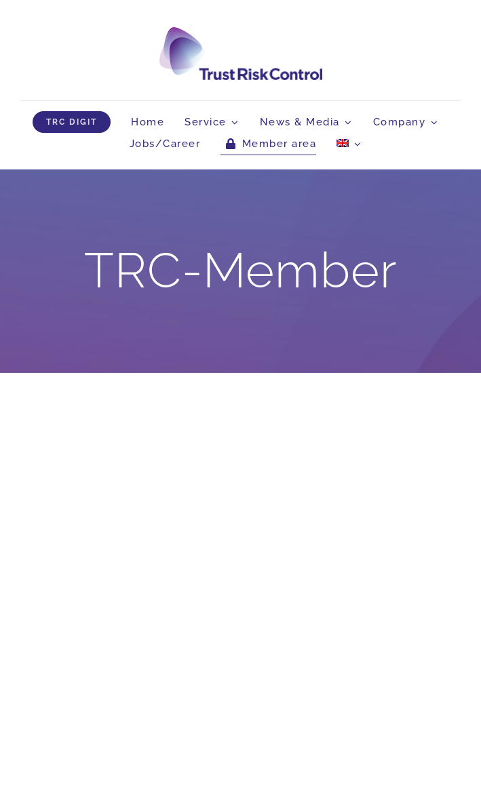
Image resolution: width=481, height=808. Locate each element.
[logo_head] (240, 33)
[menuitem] (349, 144)
